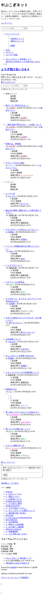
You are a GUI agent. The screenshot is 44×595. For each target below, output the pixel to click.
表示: (12, 468)
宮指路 (11, 232)
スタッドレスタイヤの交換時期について (22, 372)
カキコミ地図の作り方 (15, 446)
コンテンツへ (6, 23)
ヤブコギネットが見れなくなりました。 (22, 230)
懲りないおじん (15, 323)
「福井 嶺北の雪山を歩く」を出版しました (24, 125)
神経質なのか (11, 389)
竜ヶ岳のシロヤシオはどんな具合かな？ (22, 412)
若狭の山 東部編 (13, 144)
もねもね (11, 342)
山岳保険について (13, 339)
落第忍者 (13, 215)
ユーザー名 (10, 194)
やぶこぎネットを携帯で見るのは (20, 356)
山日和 (12, 108)
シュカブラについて (14, 265)
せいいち (11, 196)
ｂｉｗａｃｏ (26, 175)
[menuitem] (17, 39)
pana (11, 251)
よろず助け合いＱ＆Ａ (15, 69)
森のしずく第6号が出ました (17, 105)
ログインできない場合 (15, 163)
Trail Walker (14, 415)
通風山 (11, 165)
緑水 (11, 285)
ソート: (28, 468)
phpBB (13, 567)
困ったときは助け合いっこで (18, 429)
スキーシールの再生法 (15, 282)
